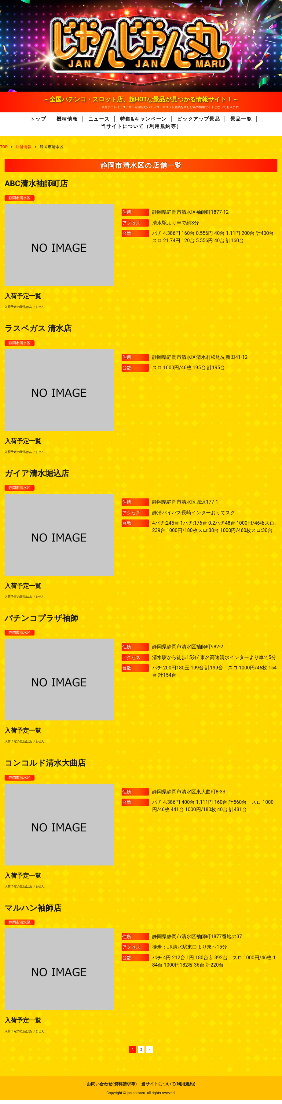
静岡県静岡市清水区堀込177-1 (185, 504)
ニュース (99, 119)
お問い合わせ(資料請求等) (112, 1087)
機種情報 (67, 119)
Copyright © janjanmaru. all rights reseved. (140, 1097)
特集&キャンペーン (143, 119)
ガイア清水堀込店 (37, 474)
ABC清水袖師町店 (36, 183)
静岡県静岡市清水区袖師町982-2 (187, 649)
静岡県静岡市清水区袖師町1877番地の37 (197, 940)
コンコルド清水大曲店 (45, 765)
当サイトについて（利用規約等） (141, 126)
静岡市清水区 (21, 198)
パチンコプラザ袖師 (41, 620)
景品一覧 (241, 119)
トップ (38, 119)
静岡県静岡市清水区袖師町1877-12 (190, 213)
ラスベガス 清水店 (38, 328)
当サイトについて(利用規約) (168, 1087)
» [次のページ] (149, 1053)
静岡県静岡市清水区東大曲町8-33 (188, 795)
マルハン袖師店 (33, 911)
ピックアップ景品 (198, 119)
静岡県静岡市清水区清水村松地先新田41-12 (199, 358)
